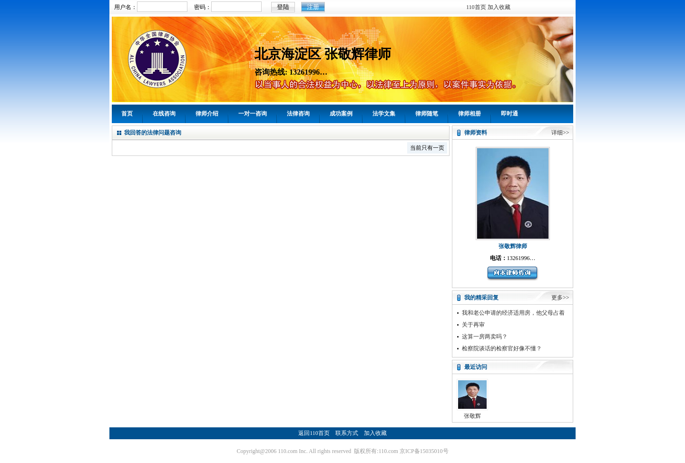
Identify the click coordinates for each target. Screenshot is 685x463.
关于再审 (473, 324)
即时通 (509, 113)
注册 (313, 6)
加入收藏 (499, 7)
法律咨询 (298, 113)
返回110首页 (314, 433)
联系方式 (346, 433)
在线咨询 (164, 113)
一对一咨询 (252, 113)
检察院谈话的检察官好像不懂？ (502, 348)
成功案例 (341, 113)
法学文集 (383, 113)
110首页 (476, 7)
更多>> (560, 297)
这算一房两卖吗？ (485, 336)
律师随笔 (426, 113)
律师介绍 (207, 113)
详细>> (560, 132)
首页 (127, 113)
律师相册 (469, 113)
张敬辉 (472, 416)
